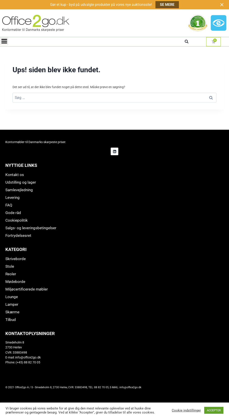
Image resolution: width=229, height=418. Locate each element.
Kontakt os (14, 174)
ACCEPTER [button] (214, 410)
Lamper (11, 304)
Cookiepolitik (16, 220)
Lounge (11, 297)
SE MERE (167, 4)
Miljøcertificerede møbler (26, 289)
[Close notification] (222, 4)
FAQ (8, 205)
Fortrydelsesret (18, 235)
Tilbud (10, 319)
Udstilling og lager (20, 182)
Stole (9, 266)
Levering (12, 197)
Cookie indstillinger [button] (186, 410)
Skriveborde (15, 259)
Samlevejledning (19, 190)
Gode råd (13, 212)
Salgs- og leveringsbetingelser (30, 228)
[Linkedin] (114, 151)
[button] (186, 41)
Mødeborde (15, 281)
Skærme (12, 312)
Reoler (10, 274)
